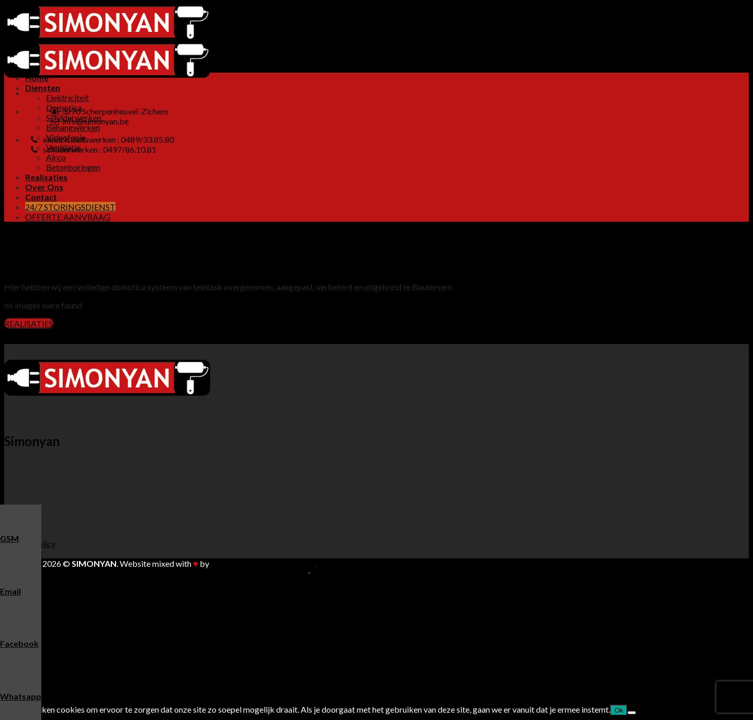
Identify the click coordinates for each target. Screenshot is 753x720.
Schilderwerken (73, 611)
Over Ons (44, 187)
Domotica (64, 602)
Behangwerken (73, 127)
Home (37, 78)
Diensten (42, 88)
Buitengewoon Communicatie (264, 563)
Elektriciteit (67, 97)
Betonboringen (73, 167)
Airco (56, 157)
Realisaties (46, 177)
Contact (41, 197)
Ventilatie (63, 641)
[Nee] (632, 712)
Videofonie (66, 631)
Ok (618, 710)
